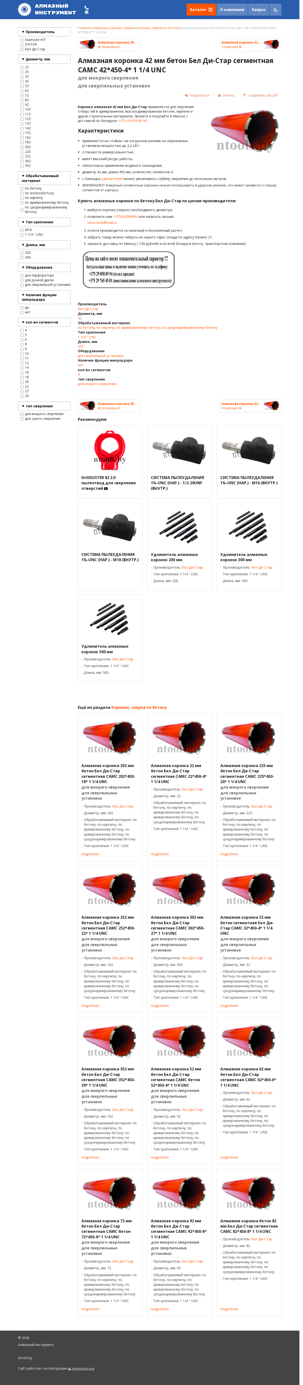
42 (24, 81)
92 (24, 104)
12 (24, 363)
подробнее (90, 854)
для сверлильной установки (45, 284)
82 (24, 100)
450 (25, 257)
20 (24, 381)
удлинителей (112, 178)
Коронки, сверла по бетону (158, 28)
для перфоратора (37, 275)
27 (24, 391)
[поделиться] (197, 95)
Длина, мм (35, 244)
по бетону (31, 188)
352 (25, 165)
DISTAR (28, 44)
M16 (26, 229)
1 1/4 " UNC (31, 234)
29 (24, 395)
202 (25, 146)
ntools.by (25, 1358)
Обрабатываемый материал (40, 178)
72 (24, 95)
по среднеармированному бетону (43, 209)
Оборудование (39, 267)
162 (25, 137)
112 (25, 114)
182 (25, 142)
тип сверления (39, 406)
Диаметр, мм (38, 59)
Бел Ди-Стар (32, 49)
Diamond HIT (33, 39)
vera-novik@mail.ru (102, 222)
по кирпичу (31, 197)
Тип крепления (39, 222)
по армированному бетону (44, 202)
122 (25, 118)
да (24, 307)
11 (24, 358)
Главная (84, 28)
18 (24, 377)
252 (25, 156)
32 (24, 76)
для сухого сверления (40, 418)
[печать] (226, 95)
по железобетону (37, 193)
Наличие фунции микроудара (39, 297)
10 (24, 353)
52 (24, 85)
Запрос (259, 9)
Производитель (40, 31)
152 (25, 132)
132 (25, 123)
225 (25, 151)
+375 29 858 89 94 (132, 120)
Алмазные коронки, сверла (114, 28)
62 (24, 90)
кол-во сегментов (42, 322)
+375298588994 (125, 216)
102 (25, 109)
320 (25, 252)
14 (24, 367)
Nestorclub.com (83, 1369)
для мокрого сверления (41, 413)
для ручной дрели (37, 280)
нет (25, 312)
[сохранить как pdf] (260, 95)
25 (24, 71)
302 (25, 161)
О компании (232, 9)
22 (24, 67)
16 (24, 372)
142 (25, 128)
